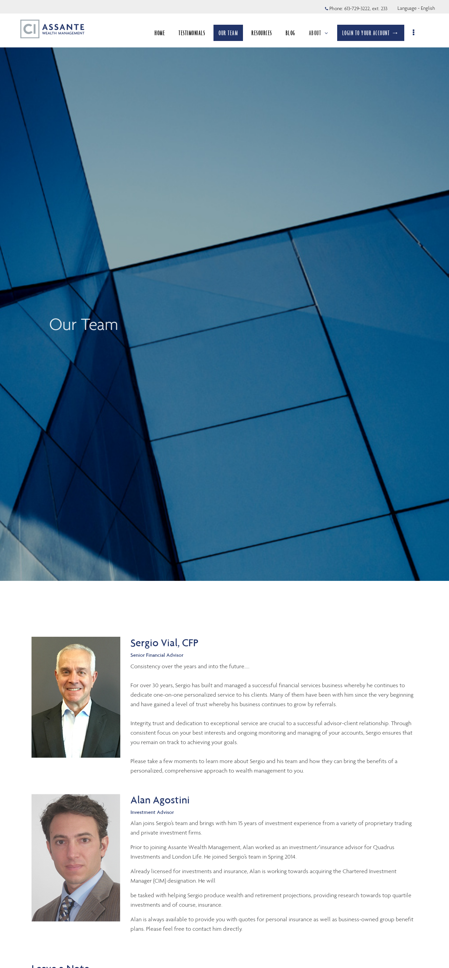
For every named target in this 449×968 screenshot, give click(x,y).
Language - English (416, 8)
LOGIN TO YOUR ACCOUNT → (371, 33)
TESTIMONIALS (192, 33)
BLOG (290, 33)
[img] (224, 290)
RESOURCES (261, 33)
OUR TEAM (228, 33)
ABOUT (319, 33)
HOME (160, 33)
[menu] (414, 33)
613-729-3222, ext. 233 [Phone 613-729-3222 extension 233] (365, 8)
